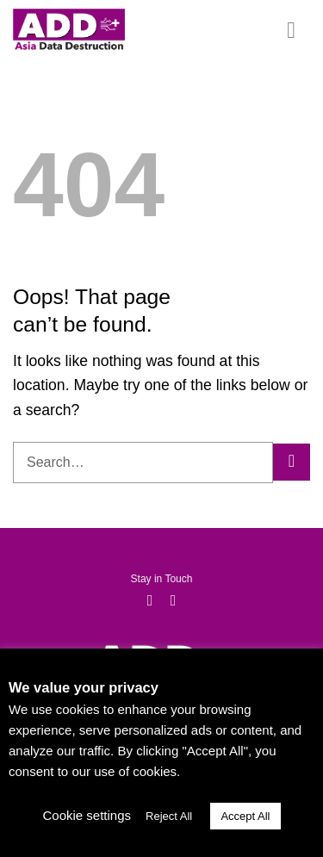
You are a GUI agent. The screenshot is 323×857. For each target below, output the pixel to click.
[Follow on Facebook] (150, 601)
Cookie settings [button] (86, 815)
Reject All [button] (169, 816)
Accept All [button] (245, 816)
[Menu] (298, 30)
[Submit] (291, 462)
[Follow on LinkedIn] (173, 601)
